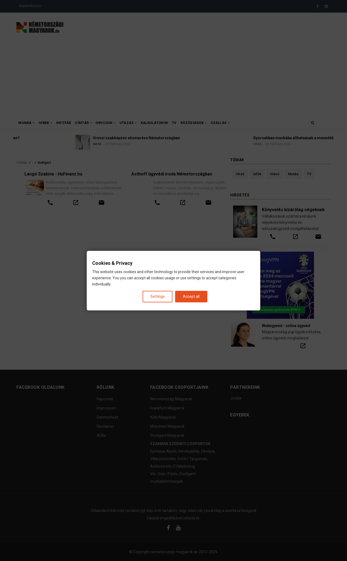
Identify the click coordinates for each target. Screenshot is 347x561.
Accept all (191, 296)
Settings (157, 296)
